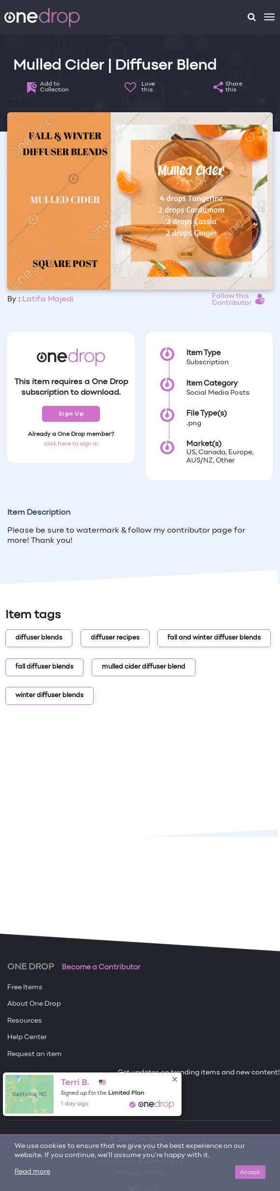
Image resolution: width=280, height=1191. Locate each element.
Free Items (24, 987)
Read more (32, 1172)
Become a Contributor (101, 967)
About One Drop (34, 1004)
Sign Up (71, 413)
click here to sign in (71, 444)
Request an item (34, 1054)
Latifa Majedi (47, 299)
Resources (24, 1021)
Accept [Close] (250, 1172)
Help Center (27, 1037)
